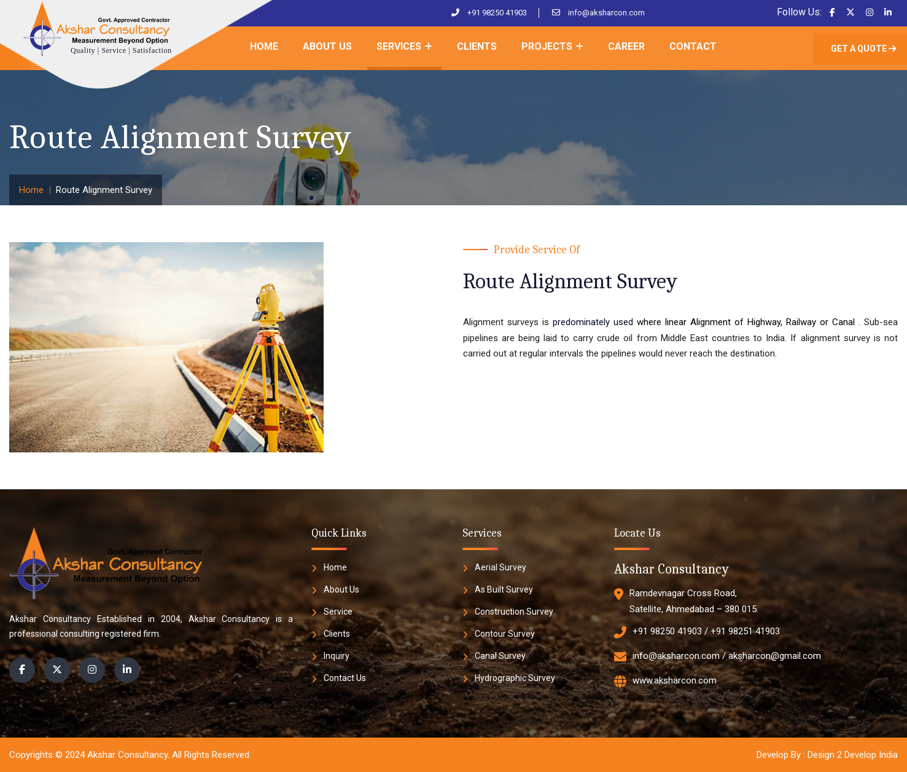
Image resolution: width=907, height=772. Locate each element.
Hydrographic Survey (515, 678)
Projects (546, 46)
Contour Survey (505, 634)
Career (626, 46)
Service (338, 611)
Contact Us (345, 678)
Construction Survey (514, 611)
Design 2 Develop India (853, 754)
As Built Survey (504, 589)
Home (264, 46)
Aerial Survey (500, 567)
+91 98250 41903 (497, 12)
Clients (477, 46)
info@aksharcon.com (606, 12)
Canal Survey (500, 656)
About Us (327, 46)
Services (398, 46)
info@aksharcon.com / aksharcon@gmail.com (717, 657)
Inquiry (336, 656)
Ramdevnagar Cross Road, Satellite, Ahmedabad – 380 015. (686, 601)
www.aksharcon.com (665, 681)
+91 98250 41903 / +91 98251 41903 (697, 632)
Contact (693, 46)
